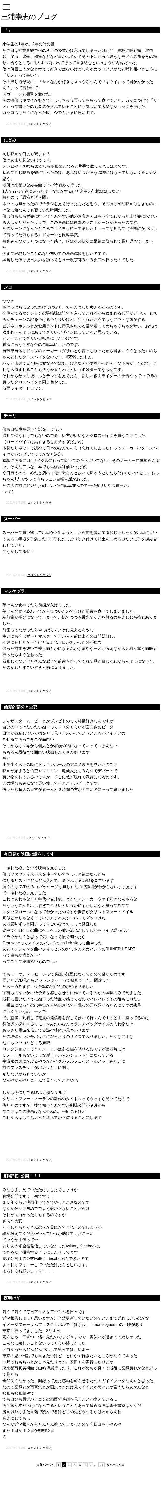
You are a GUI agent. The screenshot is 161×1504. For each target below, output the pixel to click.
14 (101, 1464)
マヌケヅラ (14, 591)
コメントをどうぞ (39, 124)
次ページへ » (115, 1464)
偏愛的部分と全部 (20, 707)
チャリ (10, 415)
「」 (8, 30)
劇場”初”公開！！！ (23, 1176)
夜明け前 (12, 1298)
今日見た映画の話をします (29, 854)
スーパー (12, 519)
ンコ (8, 287)
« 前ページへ (46, 1464)
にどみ (10, 140)
